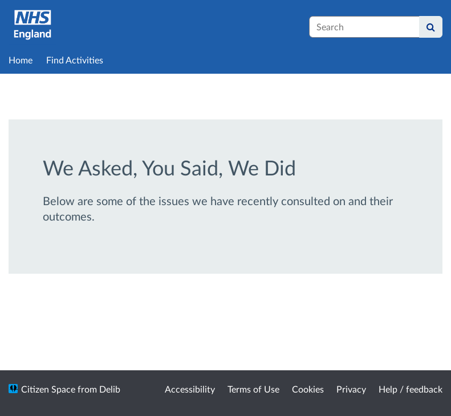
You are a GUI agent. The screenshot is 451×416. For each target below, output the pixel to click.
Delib (109, 388)
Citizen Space (48, 388)
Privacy (351, 388)
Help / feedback (410, 388)
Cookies (308, 388)
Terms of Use (253, 388)
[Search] (430, 27)
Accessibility (190, 388)
